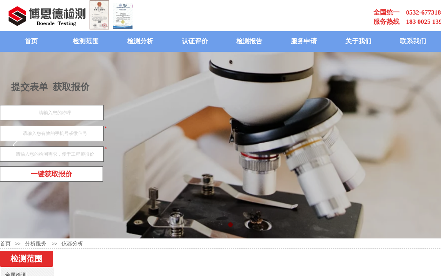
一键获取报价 (51, 174)
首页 (31, 41)
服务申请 (304, 41)
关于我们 (358, 41)
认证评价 (195, 41)
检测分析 (140, 41)
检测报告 (249, 41)
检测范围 (86, 41)
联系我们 (413, 41)
